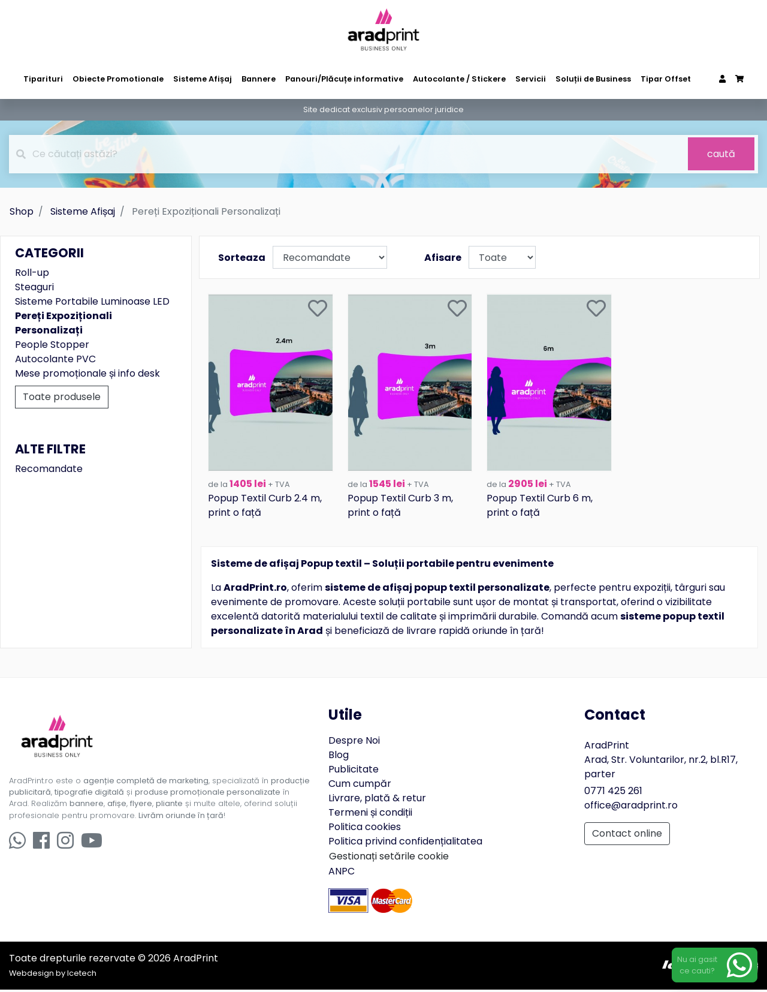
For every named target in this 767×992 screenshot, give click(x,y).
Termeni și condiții (370, 814)
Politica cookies (364, 828)
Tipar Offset (666, 79)
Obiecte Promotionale (118, 79)
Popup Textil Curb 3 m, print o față (400, 508)
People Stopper (52, 344)
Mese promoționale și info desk (87, 373)
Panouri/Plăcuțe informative (344, 79)
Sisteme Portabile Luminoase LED (92, 301)
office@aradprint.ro (631, 807)
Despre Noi (354, 742)
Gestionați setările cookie (389, 858)
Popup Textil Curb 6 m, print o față (540, 508)
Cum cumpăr (359, 785)
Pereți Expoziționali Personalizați (63, 323)
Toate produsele (62, 397)
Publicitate (353, 771)
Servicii (530, 79)
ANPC (341, 873)
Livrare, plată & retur (377, 800)
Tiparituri (43, 79)
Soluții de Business (593, 79)
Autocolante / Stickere (459, 79)
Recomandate (49, 469)
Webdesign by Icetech (52, 975)
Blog (338, 756)
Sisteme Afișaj (202, 79)
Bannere (258, 79)
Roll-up (32, 272)
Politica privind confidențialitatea (405, 843)
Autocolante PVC (55, 359)
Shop (22, 211)
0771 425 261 (613, 792)
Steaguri (34, 287)
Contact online (627, 835)
